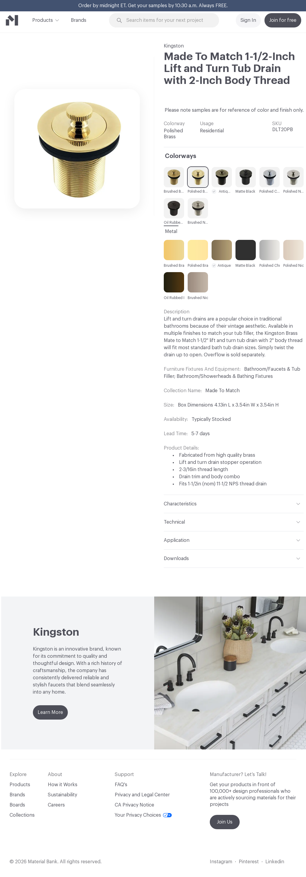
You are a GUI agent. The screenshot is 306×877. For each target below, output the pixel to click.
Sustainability (62, 794)
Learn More (50, 712)
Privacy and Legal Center (142, 794)
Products (42, 20)
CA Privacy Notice (134, 805)
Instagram (221, 861)
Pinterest (249, 861)
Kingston (174, 46)
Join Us (224, 822)
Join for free (282, 20)
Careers (56, 805)
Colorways (180, 156)
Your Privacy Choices (143, 815)
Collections (22, 815)
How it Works (62, 784)
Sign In (248, 20)
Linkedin (274, 861)
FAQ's (121, 784)
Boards (17, 805)
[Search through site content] (167, 20)
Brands (78, 20)
